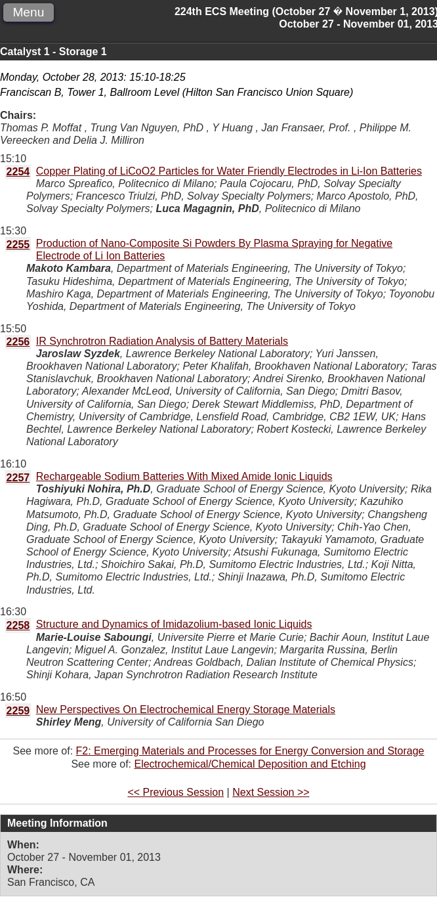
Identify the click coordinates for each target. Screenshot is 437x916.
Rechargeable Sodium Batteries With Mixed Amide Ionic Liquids (184, 476)
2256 (18, 341)
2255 (18, 244)
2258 (18, 625)
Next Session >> (270, 792)
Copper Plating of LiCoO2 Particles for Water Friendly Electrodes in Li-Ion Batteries (229, 171)
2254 (18, 171)
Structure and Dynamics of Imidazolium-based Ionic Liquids (174, 624)
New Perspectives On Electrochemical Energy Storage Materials (185, 709)
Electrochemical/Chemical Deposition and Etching (249, 764)
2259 (18, 710)
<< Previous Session (175, 792)
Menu (28, 12)
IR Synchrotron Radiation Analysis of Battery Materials (162, 341)
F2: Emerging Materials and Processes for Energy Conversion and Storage (250, 750)
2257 (18, 477)
